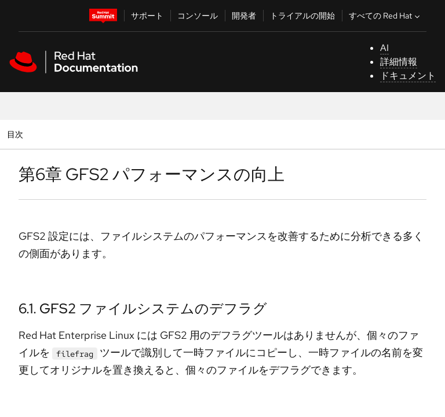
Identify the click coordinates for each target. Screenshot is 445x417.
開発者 (244, 15)
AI (384, 48)
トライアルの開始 (302, 15)
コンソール (197, 15)
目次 (16, 134)
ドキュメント (408, 76)
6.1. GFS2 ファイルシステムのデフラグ (143, 308)
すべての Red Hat (385, 15)
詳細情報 (398, 62)
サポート (147, 15)
